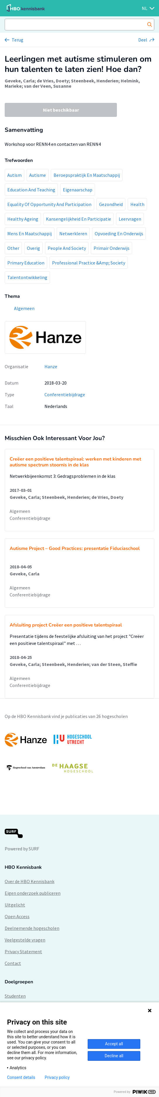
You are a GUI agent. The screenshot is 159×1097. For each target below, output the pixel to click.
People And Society (67, 248)
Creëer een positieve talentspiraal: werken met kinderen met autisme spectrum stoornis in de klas (75, 462)
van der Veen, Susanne (47, 86)
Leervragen (130, 219)
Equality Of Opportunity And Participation (49, 204)
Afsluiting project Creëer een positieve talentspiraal (66, 625)
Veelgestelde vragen (25, 940)
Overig (33, 248)
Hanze (50, 366)
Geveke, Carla (19, 81)
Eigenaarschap (77, 190)
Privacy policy (57, 1077)
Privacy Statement (23, 951)
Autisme (37, 175)
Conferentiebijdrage (64, 394)
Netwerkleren (73, 233)
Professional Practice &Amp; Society (88, 263)
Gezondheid (111, 204)
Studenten (15, 996)
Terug (17, 39)
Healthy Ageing (22, 219)
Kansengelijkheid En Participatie (78, 219)
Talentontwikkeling (27, 277)
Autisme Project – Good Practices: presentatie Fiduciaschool (75, 548)
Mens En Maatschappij (29, 233)
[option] (79, 753)
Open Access (17, 916)
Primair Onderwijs (111, 248)
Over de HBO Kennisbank (29, 881)
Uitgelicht (15, 905)
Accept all (114, 1043)
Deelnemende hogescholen (32, 928)
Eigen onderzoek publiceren (33, 893)
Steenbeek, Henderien (94, 81)
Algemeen (20, 511)
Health (137, 204)
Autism (14, 175)
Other (13, 248)
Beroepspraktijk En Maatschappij (86, 175)
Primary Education (25, 263)
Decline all (114, 1055)
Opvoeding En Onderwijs (119, 233)
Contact (13, 963)
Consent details (21, 1077)
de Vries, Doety (53, 81)
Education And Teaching (31, 190)
